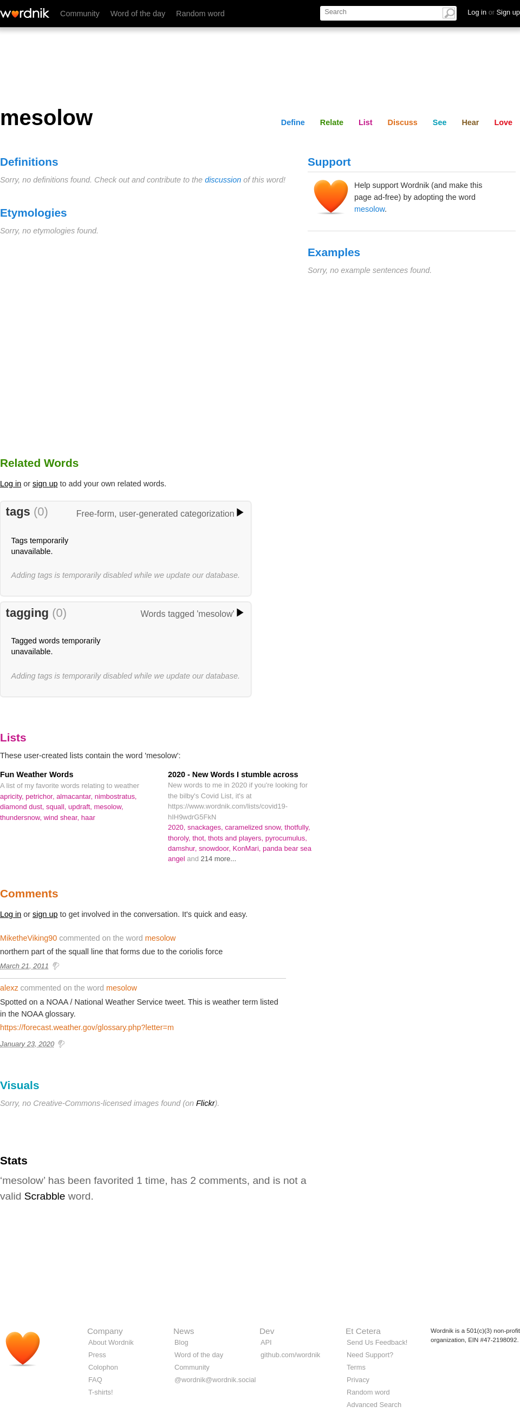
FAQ (95, 1380)
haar (88, 817)
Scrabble (45, 1196)
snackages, (206, 827)
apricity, (12, 796)
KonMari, (248, 848)
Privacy (358, 1380)
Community (80, 13)
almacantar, (75, 796)
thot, (200, 838)
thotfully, (297, 827)
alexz (9, 988)
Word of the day (137, 13)
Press (97, 1355)
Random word (200, 13)
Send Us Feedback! (377, 1342)
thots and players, (236, 838)
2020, (177, 827)
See (440, 122)
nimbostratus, (116, 796)
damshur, (183, 848)
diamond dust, (23, 807)
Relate (331, 122)
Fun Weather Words (36, 774)
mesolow (369, 209)
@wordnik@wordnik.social (215, 1380)
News (183, 1331)
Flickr (205, 1103)
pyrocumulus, (286, 838)
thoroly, (180, 838)
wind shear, (62, 817)
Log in (10, 483)
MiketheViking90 (28, 938)
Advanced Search (374, 1405)
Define (293, 122)
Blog (181, 1342)
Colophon (103, 1367)
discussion (223, 179)
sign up (44, 483)
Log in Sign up (493, 12)
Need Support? (370, 1355)
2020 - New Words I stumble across (233, 774)
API (266, 1342)
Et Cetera (363, 1331)
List (366, 122)
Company (105, 1331)
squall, (57, 807)
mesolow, (108, 807)
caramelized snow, (254, 827)
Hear (470, 122)
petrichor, (40, 796)
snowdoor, (216, 848)
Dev (266, 1331)
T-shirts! (100, 1392)
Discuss (403, 122)
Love (503, 122)
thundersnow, (22, 817)
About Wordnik (111, 1342)
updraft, (81, 807)
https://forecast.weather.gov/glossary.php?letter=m (87, 1027)
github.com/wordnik (290, 1355)
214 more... (219, 859)
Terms (356, 1367)
